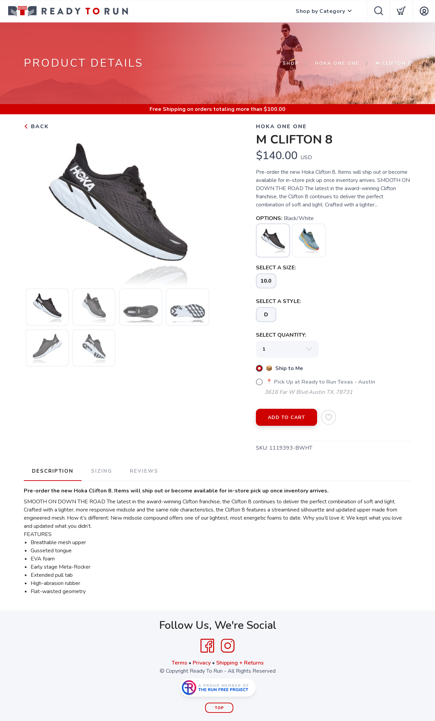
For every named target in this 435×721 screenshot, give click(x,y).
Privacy (202, 663)
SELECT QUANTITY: (281, 335)
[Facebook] (207, 646)
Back (36, 126)
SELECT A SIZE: (276, 267)
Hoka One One (337, 64)
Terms (179, 663)
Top (219, 707)
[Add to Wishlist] (328, 417)
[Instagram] (228, 646)
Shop (291, 64)
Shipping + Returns (240, 663)
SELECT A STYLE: (278, 301)
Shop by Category (320, 11)
